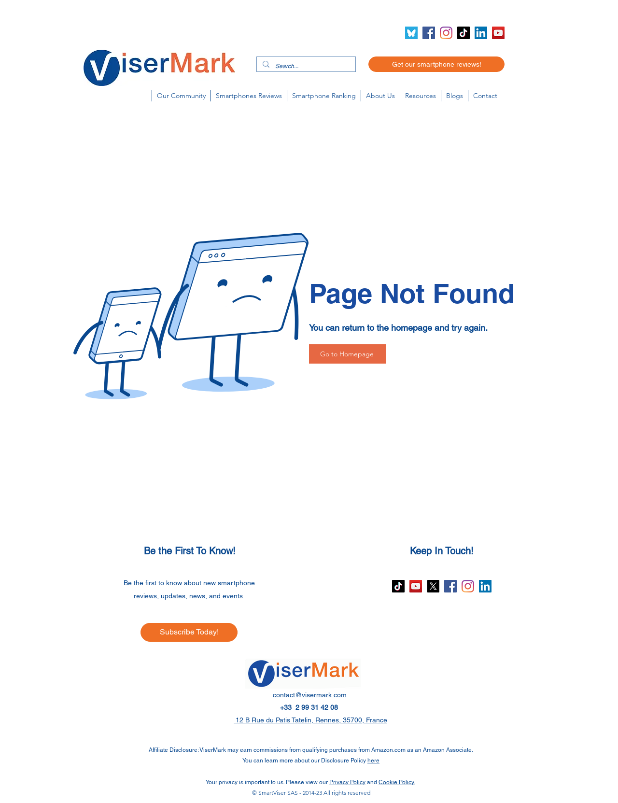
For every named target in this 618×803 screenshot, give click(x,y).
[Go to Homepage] (347, 354)
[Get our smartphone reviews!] (436, 64)
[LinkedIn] (481, 33)
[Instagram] (446, 33)
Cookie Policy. (397, 782)
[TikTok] (463, 33)
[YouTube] (498, 33)
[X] (433, 586)
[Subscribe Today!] (189, 632)
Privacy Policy (347, 782)
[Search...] (305, 66)
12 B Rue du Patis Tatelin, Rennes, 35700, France (310, 720)
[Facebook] (428, 33)
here (373, 760)
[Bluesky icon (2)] (411, 33)
